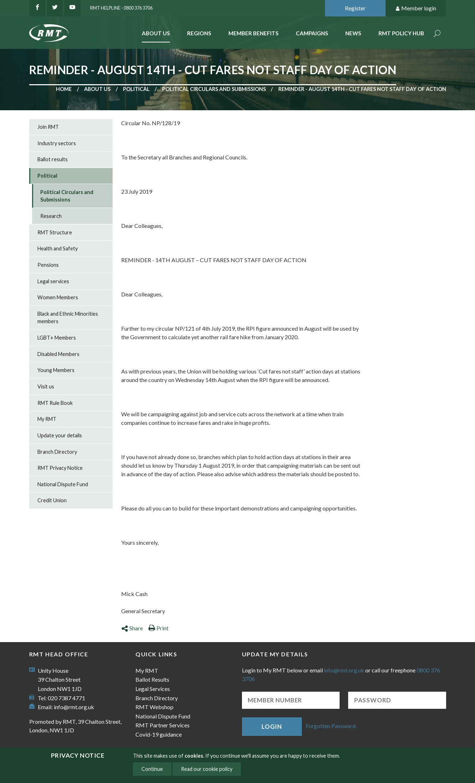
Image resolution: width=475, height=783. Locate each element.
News (353, 33)
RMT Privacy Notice (60, 468)
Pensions (48, 265)
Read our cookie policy (206, 769)
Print (158, 628)
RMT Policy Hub (401, 33)
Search (437, 34)
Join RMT (48, 127)
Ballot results (52, 159)
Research (51, 216)
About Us (156, 33)
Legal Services (152, 688)
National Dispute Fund (62, 484)
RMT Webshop (154, 706)
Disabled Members (58, 354)
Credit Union (52, 500)
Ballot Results (152, 679)
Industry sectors (56, 143)
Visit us (45, 386)
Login (272, 726)
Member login (415, 8)
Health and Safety (57, 248)
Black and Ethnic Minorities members (67, 318)
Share (132, 628)
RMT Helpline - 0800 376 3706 (121, 8)
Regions (199, 33)
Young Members (55, 370)
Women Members (57, 297)
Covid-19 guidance (158, 734)
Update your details (59, 435)
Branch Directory (57, 452)
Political (136, 89)
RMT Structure (54, 232)
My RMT (46, 419)
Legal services (53, 281)
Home (64, 89)
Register (355, 8)
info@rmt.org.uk (74, 706)
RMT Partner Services (162, 725)
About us (97, 89)
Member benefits (253, 33)
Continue (152, 769)
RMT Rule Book (55, 403)
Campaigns (312, 33)
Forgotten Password (331, 725)
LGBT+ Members (56, 338)
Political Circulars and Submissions (214, 89)
